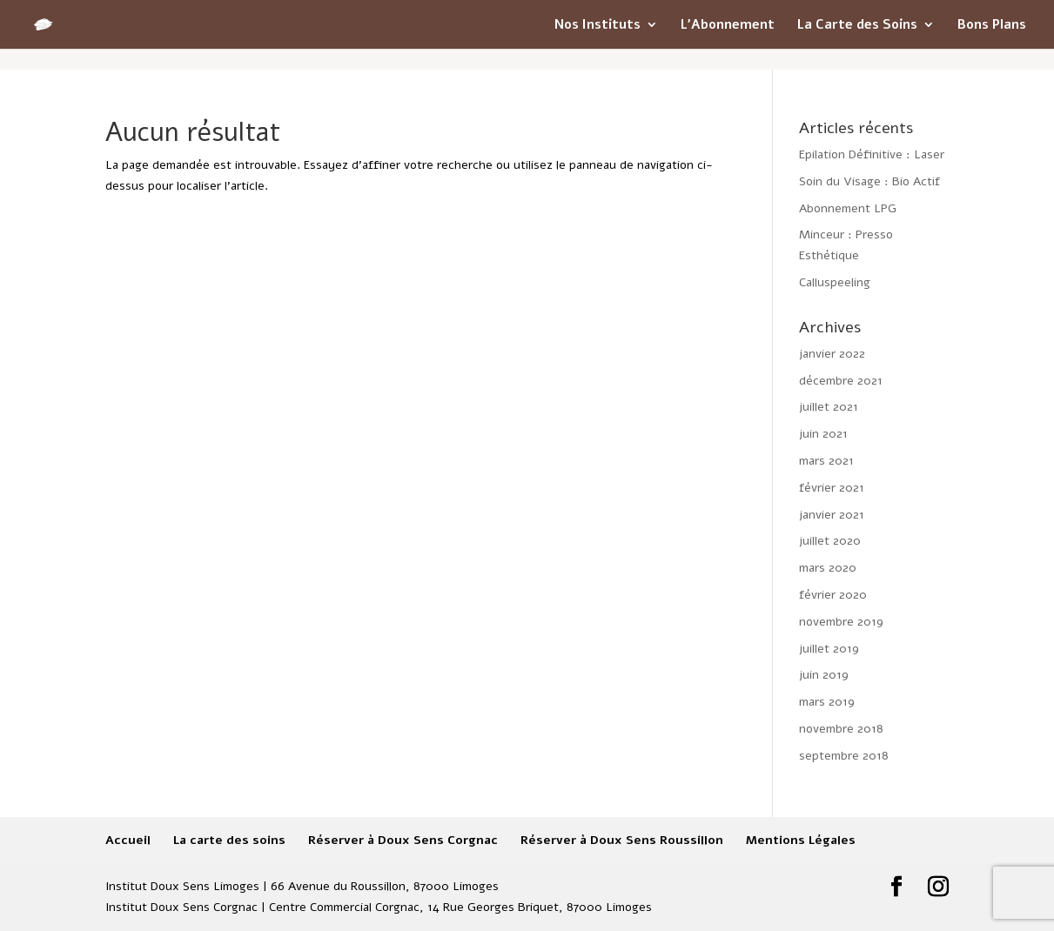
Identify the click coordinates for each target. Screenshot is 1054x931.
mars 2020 (827, 567)
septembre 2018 (844, 755)
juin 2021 (823, 433)
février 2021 (831, 487)
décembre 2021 (841, 380)
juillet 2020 (830, 540)
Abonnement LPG (847, 208)
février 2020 (833, 594)
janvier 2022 (832, 353)
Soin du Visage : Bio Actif (869, 181)
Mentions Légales (801, 840)
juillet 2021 (828, 407)
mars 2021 (826, 460)
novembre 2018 (841, 728)
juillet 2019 (829, 648)
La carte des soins (229, 840)
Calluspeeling (834, 282)
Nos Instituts (597, 25)
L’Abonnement (728, 25)
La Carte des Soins (857, 25)
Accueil (128, 840)
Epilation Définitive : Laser (871, 154)
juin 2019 (824, 674)
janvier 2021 (831, 514)
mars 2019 (827, 701)
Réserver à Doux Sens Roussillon (621, 840)
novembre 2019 (841, 621)
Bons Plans (991, 25)
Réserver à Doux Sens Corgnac (403, 840)
